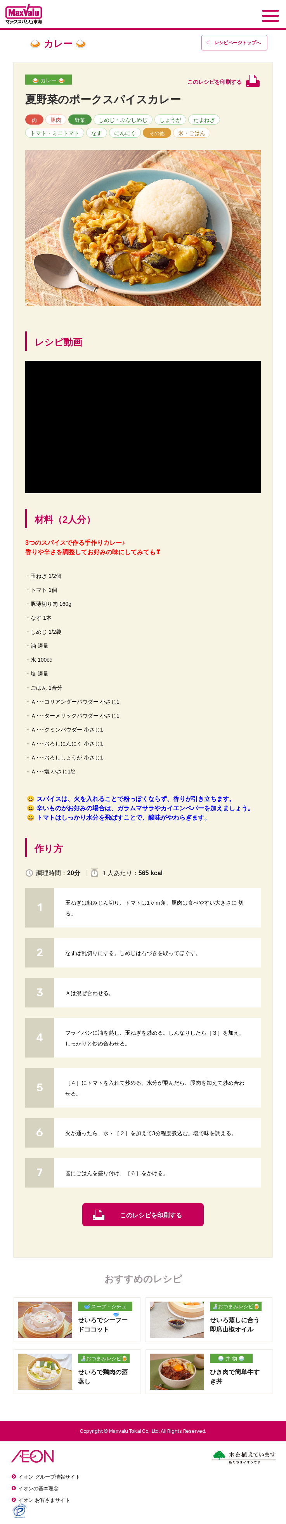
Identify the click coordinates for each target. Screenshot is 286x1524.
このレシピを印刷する (151, 1215)
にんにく (125, 133)
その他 (157, 133)
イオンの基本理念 (38, 1488)
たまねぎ (204, 120)
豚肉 (55, 120)
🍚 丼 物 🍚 (231, 1358)
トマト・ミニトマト (54, 133)
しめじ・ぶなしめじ (123, 120)
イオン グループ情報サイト (49, 1477)
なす (96, 133)
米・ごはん (191, 133)
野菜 (80, 120)
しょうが (170, 120)
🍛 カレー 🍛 (48, 80)
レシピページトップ (237, 42)
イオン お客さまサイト (44, 1500)
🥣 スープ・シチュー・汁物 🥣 (105, 1307)
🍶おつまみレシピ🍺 (236, 1306)
